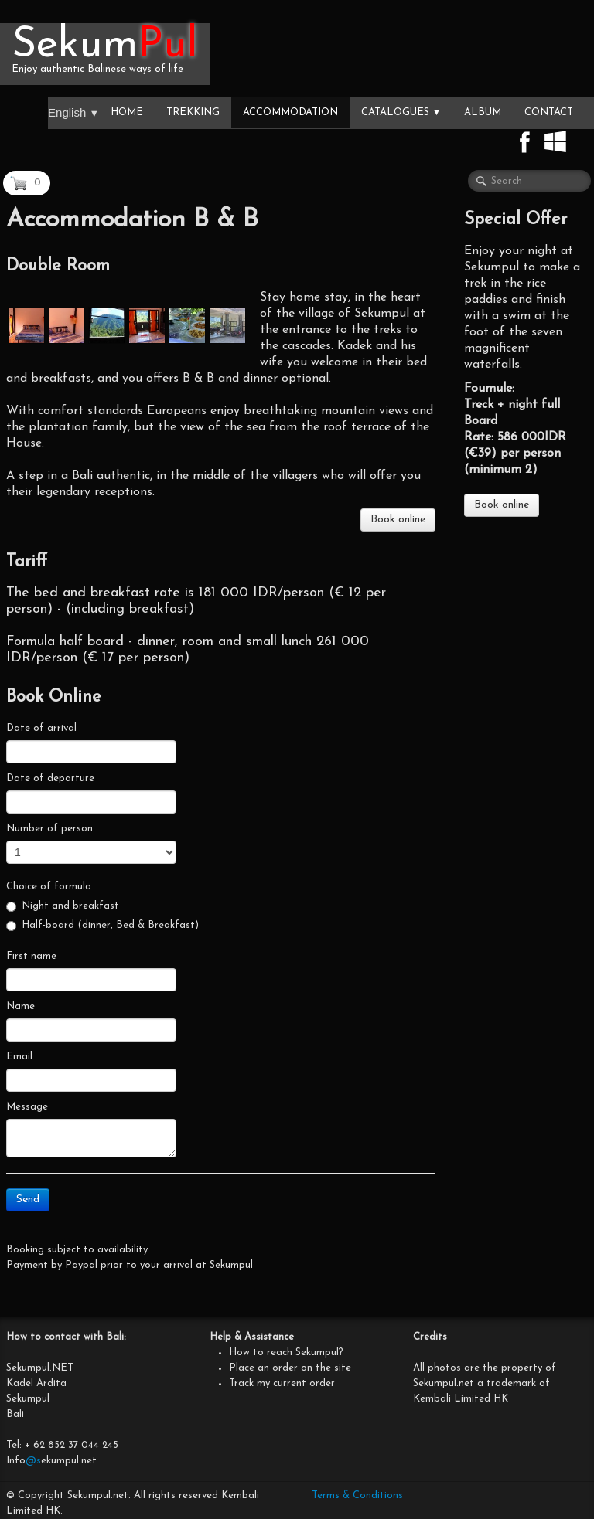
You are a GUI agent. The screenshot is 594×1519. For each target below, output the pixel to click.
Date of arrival (41, 728)
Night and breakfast (62, 906)
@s (33, 1461)
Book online (397, 519)
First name (31, 956)
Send (27, 1199)
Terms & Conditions (357, 1495)
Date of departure (50, 778)
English (73, 112)
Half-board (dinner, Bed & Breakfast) (102, 925)
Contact (548, 112)
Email (19, 1057)
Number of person (49, 829)
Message (27, 1107)
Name (20, 1006)
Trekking (193, 112)
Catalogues (401, 112)
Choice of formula (48, 887)
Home (127, 112)
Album (482, 112)
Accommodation (290, 112)
